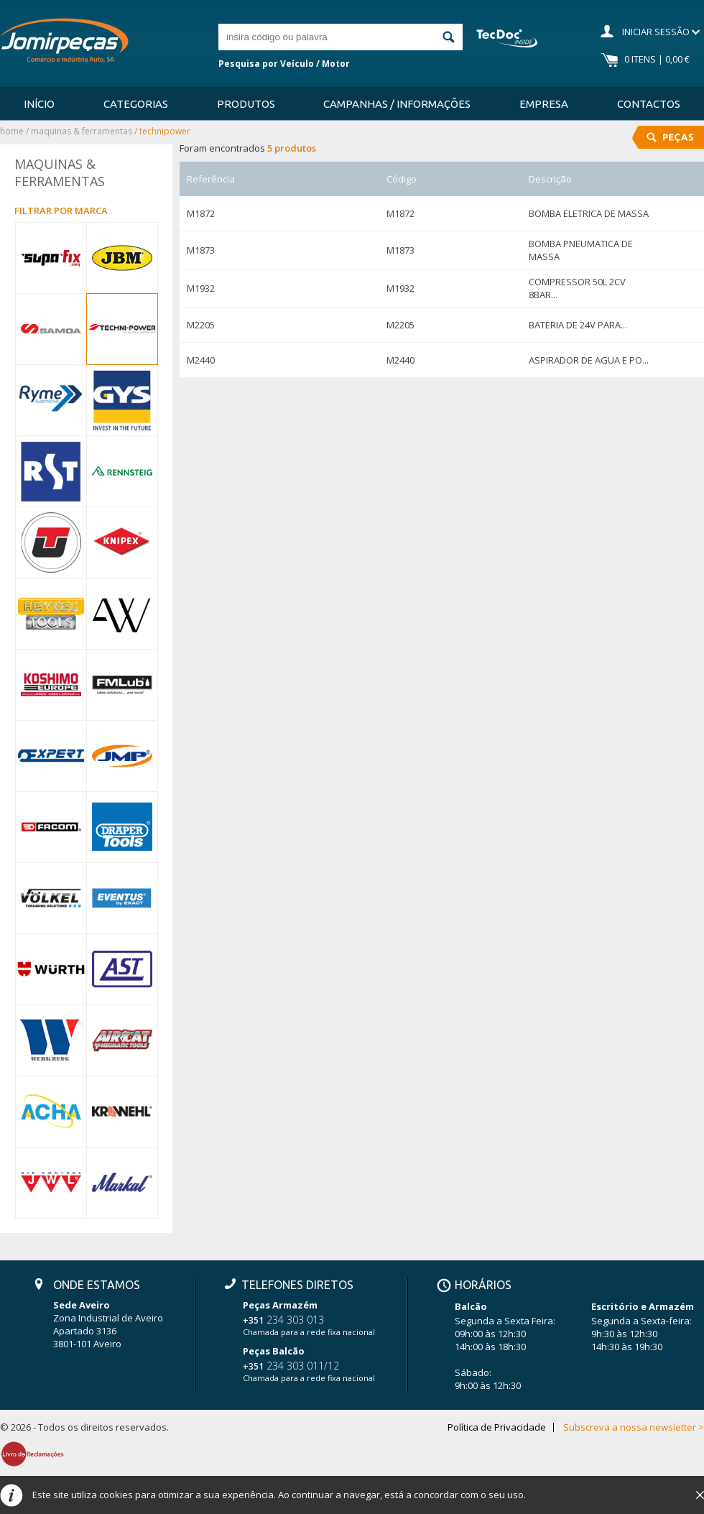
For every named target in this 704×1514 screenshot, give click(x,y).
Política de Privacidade (497, 1427)
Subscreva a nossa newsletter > (633, 1427)
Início (39, 104)
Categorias (135, 104)
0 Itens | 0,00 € (657, 58)
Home (12, 131)
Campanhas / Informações (397, 104)
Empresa (543, 104)
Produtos (246, 104)
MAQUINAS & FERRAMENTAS (81, 131)
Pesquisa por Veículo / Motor (284, 63)
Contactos (648, 104)
